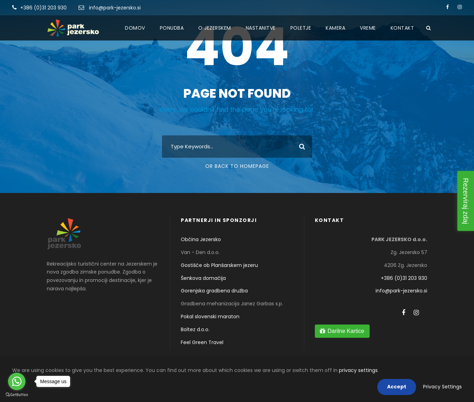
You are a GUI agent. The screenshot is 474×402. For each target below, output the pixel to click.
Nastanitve (261, 27)
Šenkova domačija (203, 278)
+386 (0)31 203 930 (43, 7)
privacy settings (358, 370)
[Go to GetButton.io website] (17, 395)
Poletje (300, 27)
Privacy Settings (442, 386)
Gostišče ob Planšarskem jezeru (219, 265)
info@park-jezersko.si (115, 7)
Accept (396, 386)
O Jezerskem (214, 27)
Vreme (368, 27)
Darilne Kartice (345, 331)
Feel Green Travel (202, 342)
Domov (135, 27)
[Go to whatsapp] (16, 381)
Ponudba (172, 27)
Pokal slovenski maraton (210, 316)
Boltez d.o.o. (195, 329)
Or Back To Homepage (237, 166)
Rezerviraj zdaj (465, 201)
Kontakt (402, 27)
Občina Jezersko (201, 239)
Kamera (335, 27)
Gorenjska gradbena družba (214, 290)
